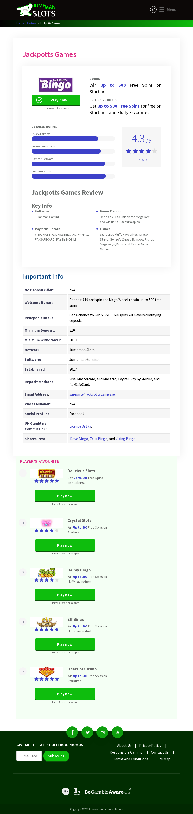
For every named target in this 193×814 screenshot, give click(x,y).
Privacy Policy (150, 745)
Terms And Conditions (130, 759)
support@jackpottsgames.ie (92, 394)
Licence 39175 (80, 426)
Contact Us (160, 752)
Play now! (51, 100)
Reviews (31, 23)
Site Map (163, 759)
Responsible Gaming (126, 752)
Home (20, 23)
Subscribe (56, 756)
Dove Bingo (79, 438)
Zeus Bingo (98, 438)
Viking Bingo (125, 438)
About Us (124, 745)
